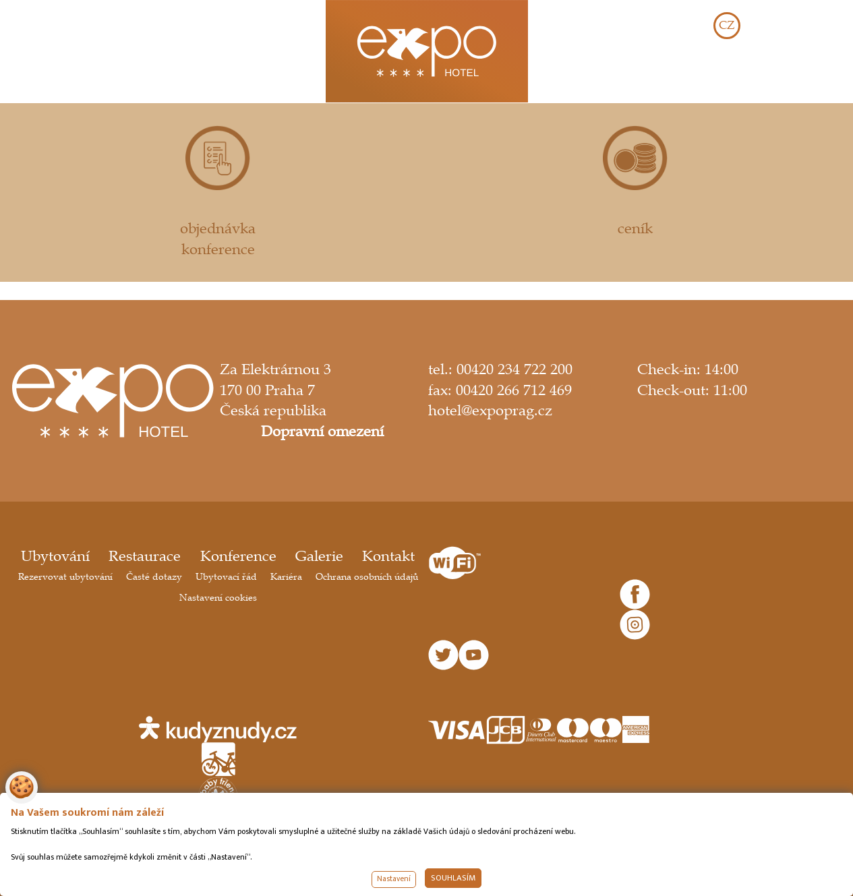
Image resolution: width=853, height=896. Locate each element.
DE (810, 25)
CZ (726, 25)
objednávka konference (218, 191)
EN (769, 25)
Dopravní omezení (322, 431)
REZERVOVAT (778, 77)
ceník (635, 181)
